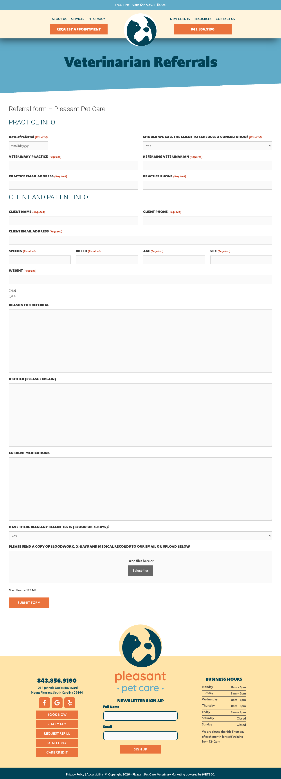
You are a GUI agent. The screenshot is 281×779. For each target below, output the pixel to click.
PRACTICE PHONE (164, 176)
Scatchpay (57, 742)
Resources (203, 19)
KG (14, 290)
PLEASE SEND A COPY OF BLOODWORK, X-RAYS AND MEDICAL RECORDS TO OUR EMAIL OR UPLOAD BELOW (99, 546)
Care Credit (57, 752)
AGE (153, 251)
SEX (220, 251)
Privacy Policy (75, 774)
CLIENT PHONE (162, 211)
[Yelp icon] (69, 702)
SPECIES (22, 251)
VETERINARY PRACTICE (35, 156)
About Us (59, 19)
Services (77, 19)
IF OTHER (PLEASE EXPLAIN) (32, 379)
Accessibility (94, 774)
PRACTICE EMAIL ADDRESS (38, 176)
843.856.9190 (57, 680)
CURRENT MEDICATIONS (29, 453)
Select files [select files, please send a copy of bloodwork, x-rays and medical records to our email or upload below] (141, 570)
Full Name (111, 706)
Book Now (57, 714)
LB (14, 296)
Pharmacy (97, 19)
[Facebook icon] (44, 702)
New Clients (180, 19)
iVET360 (208, 774)
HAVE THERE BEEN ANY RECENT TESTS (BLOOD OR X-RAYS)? (59, 527)
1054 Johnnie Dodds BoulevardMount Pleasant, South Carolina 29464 (57, 690)
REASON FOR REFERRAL (29, 305)
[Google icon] (57, 702)
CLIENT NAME (27, 211)
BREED (88, 251)
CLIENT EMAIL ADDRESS (35, 231)
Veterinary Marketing (171, 774)
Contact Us (225, 19)
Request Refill (57, 733)
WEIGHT (22, 270)
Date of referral (28, 137)
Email (107, 726)
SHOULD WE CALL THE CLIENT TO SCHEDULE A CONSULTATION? (202, 137)
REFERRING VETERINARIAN (172, 156)
